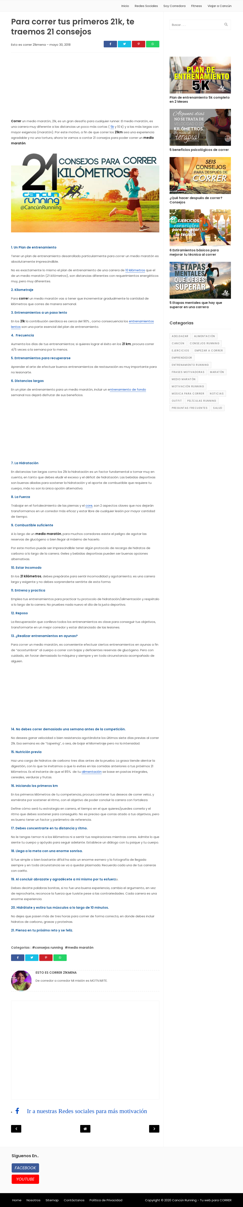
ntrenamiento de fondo (128, 389)
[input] (200, 25)
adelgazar (180, 336)
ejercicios (180, 350)
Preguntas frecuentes (190, 408)
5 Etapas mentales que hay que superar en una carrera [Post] (196, 305)
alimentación (92, 771)
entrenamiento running (190, 365)
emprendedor (182, 357)
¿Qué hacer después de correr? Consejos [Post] (196, 200)
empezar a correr (209, 350)
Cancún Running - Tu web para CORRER (202, 1200)
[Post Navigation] (85, 1129)
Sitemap (52, 1200)
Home (16, 1200)
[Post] (200, 76)
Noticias (217, 393)
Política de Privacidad (106, 1200)
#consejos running (48, 947)
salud (217, 408)
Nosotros (33, 1200)
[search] (226, 25)
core (89, 505)
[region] (85, 86)
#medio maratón (79, 947)
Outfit (177, 400)
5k (112, 126)
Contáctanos (74, 1200)
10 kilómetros (135, 270)
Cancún (178, 343)
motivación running (188, 386)
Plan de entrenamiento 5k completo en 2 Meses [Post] (200, 100)
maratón (217, 372)
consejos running (204, 343)
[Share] (110, 44)
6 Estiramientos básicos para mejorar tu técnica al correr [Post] (194, 252)
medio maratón (184, 379)
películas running (201, 400)
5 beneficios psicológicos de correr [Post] (199, 150)
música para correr (188, 393)
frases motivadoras (188, 372)
